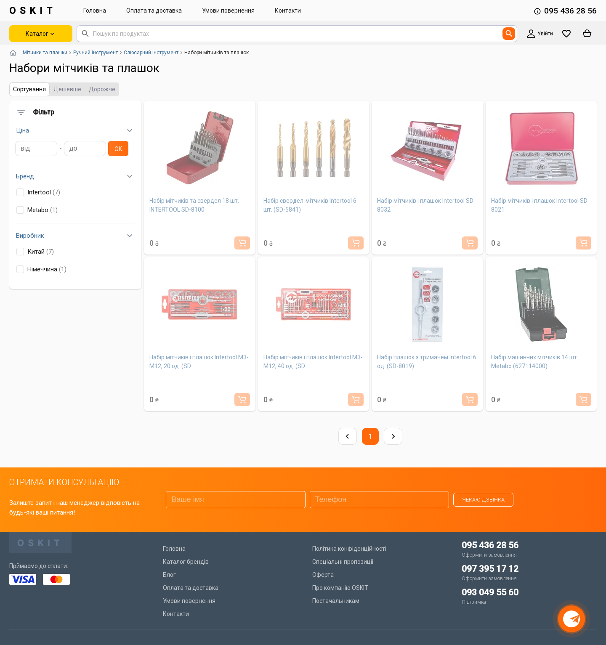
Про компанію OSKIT (340, 587)
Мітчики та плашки (45, 53)
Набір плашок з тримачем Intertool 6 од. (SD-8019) (426, 361)
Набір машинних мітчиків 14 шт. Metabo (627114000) (534, 361)
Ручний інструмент (95, 53)
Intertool (38, 192)
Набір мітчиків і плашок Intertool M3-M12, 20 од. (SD (199, 361)
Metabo (37, 210)
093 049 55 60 (490, 592)
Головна (94, 10)
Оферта (323, 574)
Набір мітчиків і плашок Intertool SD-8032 (426, 205)
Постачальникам (335, 600)
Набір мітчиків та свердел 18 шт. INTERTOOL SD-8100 (194, 205)
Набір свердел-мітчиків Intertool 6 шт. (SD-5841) (309, 205)
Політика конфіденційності (349, 548)
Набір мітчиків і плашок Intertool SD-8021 (540, 205)
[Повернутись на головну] (13, 53)
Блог (169, 574)
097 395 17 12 (490, 569)
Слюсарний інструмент (151, 53)
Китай (35, 251)
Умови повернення (228, 10)
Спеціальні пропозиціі (342, 561)
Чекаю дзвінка (483, 499)
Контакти (288, 10)
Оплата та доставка (154, 10)
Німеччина (41, 269)
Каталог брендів (186, 561)
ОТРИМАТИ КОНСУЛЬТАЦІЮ (64, 482)
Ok (118, 149)
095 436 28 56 (570, 11)
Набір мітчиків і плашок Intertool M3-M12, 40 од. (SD (313, 361)
